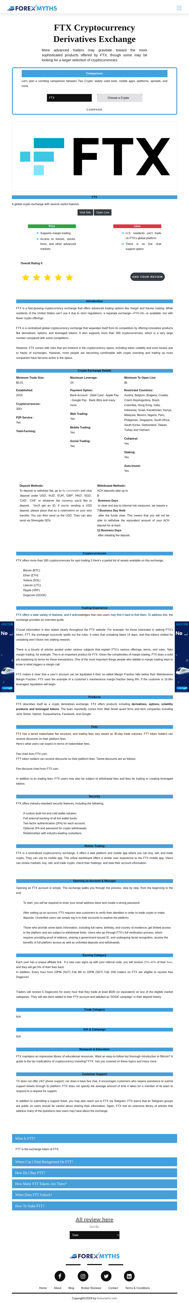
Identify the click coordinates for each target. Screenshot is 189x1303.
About (57, 1288)
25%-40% (150, 962)
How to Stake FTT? (29, 1206)
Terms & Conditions (137, 1288)
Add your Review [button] (147, 276)
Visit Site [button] (85, 212)
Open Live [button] (102, 212)
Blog (71, 1288)
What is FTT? (25, 1138)
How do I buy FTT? (30, 1173)
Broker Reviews (91, 1288)
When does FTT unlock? (33, 1195)
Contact (113, 1288)
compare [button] (95, 109)
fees (169, 962)
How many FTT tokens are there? (41, 1184)
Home (43, 1288)
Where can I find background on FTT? (44, 1162)
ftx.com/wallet (71, 490)
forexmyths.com (107, 1298)
